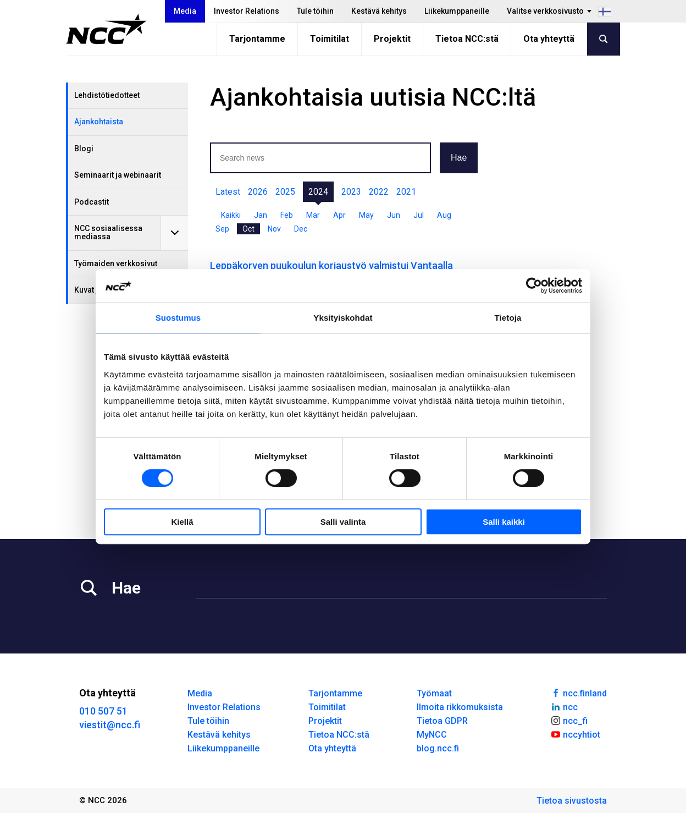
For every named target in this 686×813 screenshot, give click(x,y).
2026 (258, 191)
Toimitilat (329, 39)
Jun (393, 215)
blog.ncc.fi (438, 748)
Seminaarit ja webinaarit (117, 175)
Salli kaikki (504, 521)
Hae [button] (459, 157)
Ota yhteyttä (548, 39)
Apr (339, 215)
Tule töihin (315, 11)
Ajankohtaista (98, 121)
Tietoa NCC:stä (467, 39)
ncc (564, 706)
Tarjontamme (257, 39)
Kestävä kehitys (379, 11)
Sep (222, 228)
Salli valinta (343, 521)
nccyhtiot (575, 734)
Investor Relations (246, 11)
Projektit (392, 39)
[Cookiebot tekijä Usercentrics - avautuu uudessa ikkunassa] (534, 285)
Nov (274, 228)
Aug (444, 215)
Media (185, 11)
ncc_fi (569, 720)
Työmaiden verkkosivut (115, 263)
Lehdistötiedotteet (107, 95)
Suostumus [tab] (178, 317)
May (366, 215)
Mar (313, 215)
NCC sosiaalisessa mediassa (108, 232)
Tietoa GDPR (442, 721)
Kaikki (231, 215)
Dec (300, 228)
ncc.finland (578, 692)
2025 (285, 191)
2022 (379, 191)
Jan (260, 215)
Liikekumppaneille (456, 11)
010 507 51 (103, 711)
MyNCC (432, 734)
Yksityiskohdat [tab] (342, 317)
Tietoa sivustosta (571, 800)
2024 (318, 191)
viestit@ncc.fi (109, 724)
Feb (286, 215)
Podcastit (91, 201)
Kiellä (182, 521)
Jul (418, 215)
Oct (248, 228)
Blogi (83, 148)
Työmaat (434, 693)
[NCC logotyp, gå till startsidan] (106, 29)
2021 (406, 191)
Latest (227, 191)
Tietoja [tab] (508, 317)
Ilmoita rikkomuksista (460, 707)
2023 (351, 191)
